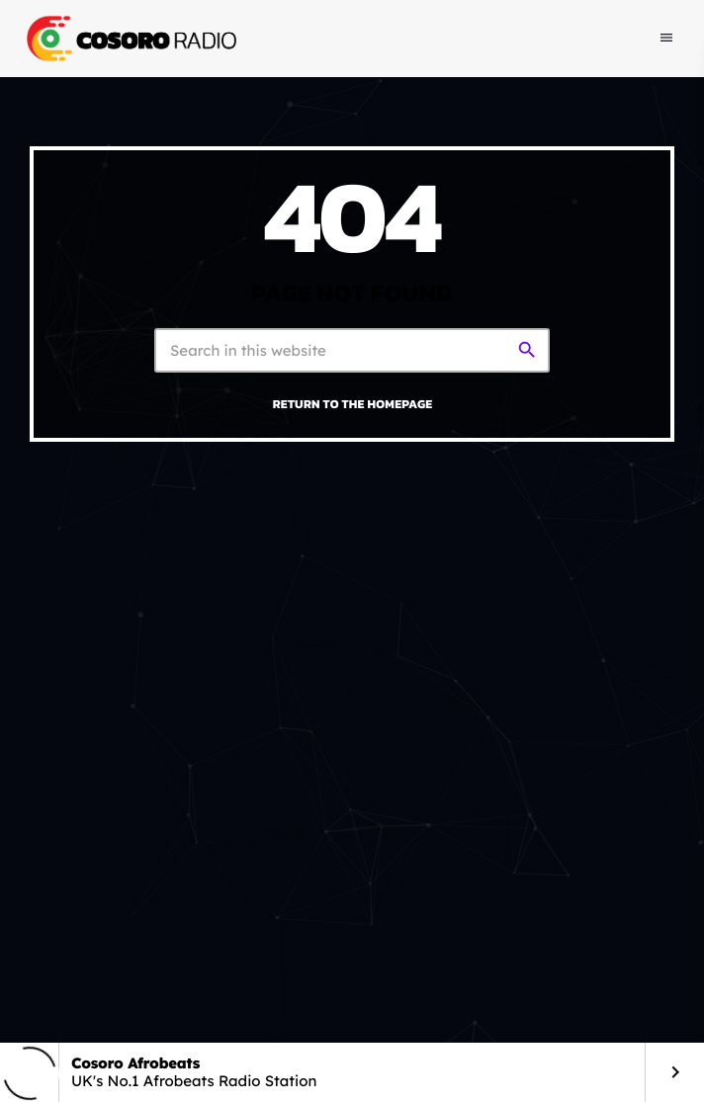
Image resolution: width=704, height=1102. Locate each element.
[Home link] (129, 38)
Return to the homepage (353, 403)
